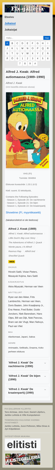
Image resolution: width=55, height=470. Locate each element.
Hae (47, 38)
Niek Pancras (35, 318)
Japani (24, 336)
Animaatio (13, 347)
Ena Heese (14, 309)
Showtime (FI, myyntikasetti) (23, 212)
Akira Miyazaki (15, 286)
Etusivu (9, 17)
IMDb (11, 262)
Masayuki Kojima (17, 276)
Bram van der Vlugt (18, 322)
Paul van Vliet (15, 326)
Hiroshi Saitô (14, 272)
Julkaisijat (11, 29)
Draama (33, 347)
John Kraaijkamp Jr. (33, 305)
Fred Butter (27, 309)
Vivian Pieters (30, 272)
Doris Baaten (15, 305)
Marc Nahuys (36, 322)
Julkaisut (10, 23)
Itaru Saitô (32, 276)
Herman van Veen (34, 286)
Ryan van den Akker (18, 297)
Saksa (32, 336)
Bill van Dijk (21, 318)
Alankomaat (14, 336)
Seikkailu (23, 347)
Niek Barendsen (27, 314)
